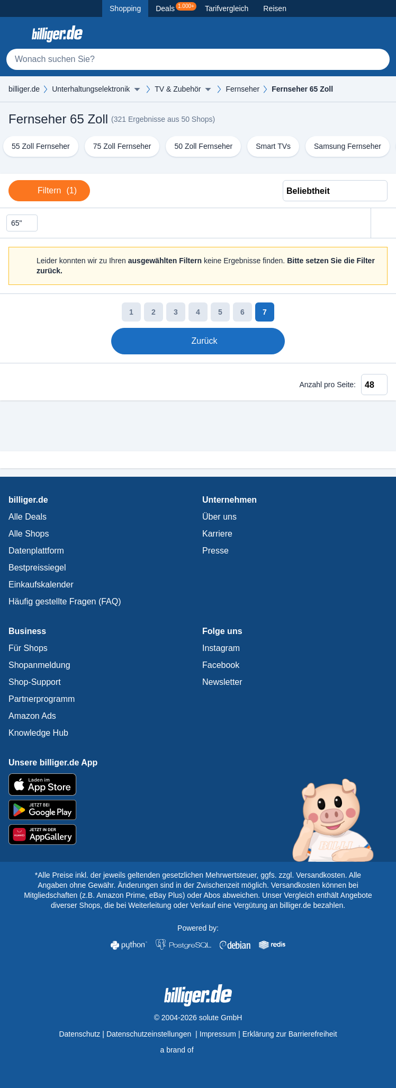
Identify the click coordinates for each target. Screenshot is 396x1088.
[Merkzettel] (355, 33)
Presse (215, 550)
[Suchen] (377, 59)
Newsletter (222, 681)
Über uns (219, 516)
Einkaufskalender (41, 584)
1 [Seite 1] (131, 312)
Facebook (220, 665)
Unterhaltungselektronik (91, 89)
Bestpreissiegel (37, 567)
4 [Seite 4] (198, 312)
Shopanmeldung (39, 665)
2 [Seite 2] (153, 312)
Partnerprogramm (41, 698)
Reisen (274, 8)
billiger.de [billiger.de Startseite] (24, 89)
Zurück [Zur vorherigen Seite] (197, 341)
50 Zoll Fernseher (203, 146)
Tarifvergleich (226, 8)
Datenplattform (36, 550)
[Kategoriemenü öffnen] (17, 33)
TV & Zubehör (178, 89)
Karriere (217, 533)
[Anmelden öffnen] (379, 33)
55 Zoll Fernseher (41, 146)
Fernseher (242, 89)
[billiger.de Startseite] (57, 33)
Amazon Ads (32, 715)
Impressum (218, 1034)
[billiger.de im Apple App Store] (198, 784)
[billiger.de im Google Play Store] (198, 810)
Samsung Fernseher (347, 146)
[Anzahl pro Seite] (374, 384)
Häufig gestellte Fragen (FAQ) (64, 601)
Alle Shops (28, 533)
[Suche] (198, 59)
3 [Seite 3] (176, 312)
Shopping (125, 8)
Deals (176, 7)
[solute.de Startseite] (198, 1050)
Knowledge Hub (38, 732)
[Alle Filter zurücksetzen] (383, 223)
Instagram (221, 648)
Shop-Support (34, 681)
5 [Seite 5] (220, 312)
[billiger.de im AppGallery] (198, 834)
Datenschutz (79, 1034)
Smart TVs (273, 146)
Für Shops (28, 648)
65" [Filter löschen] (22, 223)
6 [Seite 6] (242, 312)
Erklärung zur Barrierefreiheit (289, 1034)
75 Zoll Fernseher (122, 146)
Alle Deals (27, 516)
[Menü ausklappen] (137, 89)
